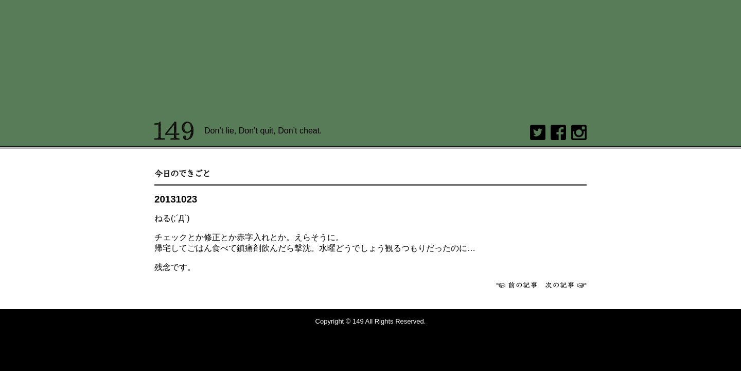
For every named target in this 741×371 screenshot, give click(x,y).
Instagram (579, 132)
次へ (566, 285)
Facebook (558, 132)
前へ (516, 285)
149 (174, 131)
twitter (537, 132)
